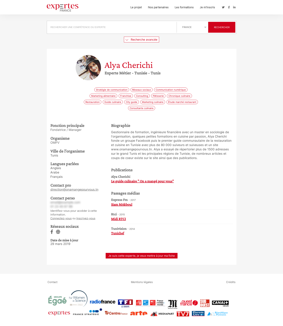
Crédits (231, 282)
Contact (52, 282)
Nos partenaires (158, 7)
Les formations (184, 7)
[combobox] (112, 27)
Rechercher (222, 27)
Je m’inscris (207, 7)
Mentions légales (142, 282)
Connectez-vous (61, 218)
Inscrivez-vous (85, 218)
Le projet (136, 7)
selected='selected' (192, 27)
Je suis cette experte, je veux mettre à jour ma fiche (141, 255)
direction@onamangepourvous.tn (74, 189)
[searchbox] (112, 27)
